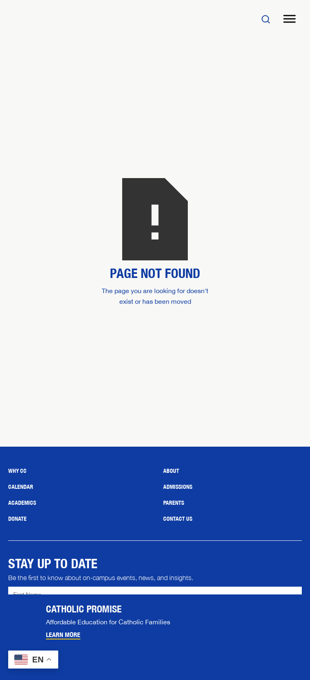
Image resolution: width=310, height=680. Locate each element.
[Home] (57, 19)
